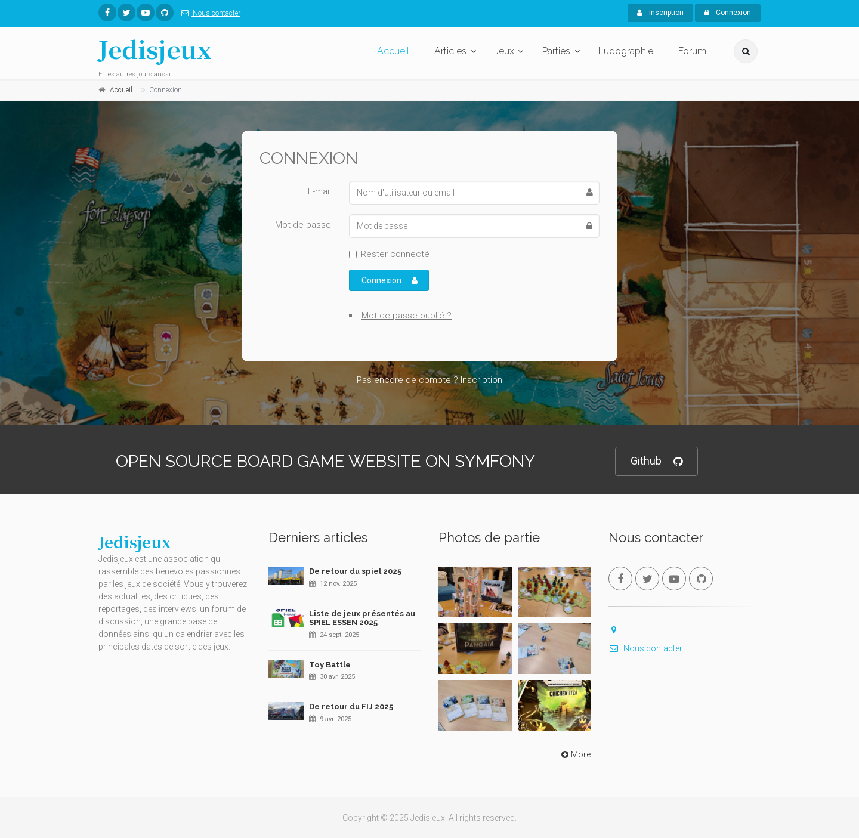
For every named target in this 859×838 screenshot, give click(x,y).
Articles (450, 51)
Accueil (393, 51)
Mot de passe (303, 224)
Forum (692, 51)
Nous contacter (208, 13)
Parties (556, 51)
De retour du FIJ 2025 (351, 706)
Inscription (660, 12)
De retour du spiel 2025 (355, 571)
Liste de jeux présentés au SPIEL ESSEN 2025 (362, 618)
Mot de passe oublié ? (406, 315)
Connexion (727, 12)
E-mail (319, 191)
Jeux (504, 51)
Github (656, 461)
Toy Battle (330, 664)
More (575, 754)
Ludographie (625, 51)
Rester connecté (395, 254)
